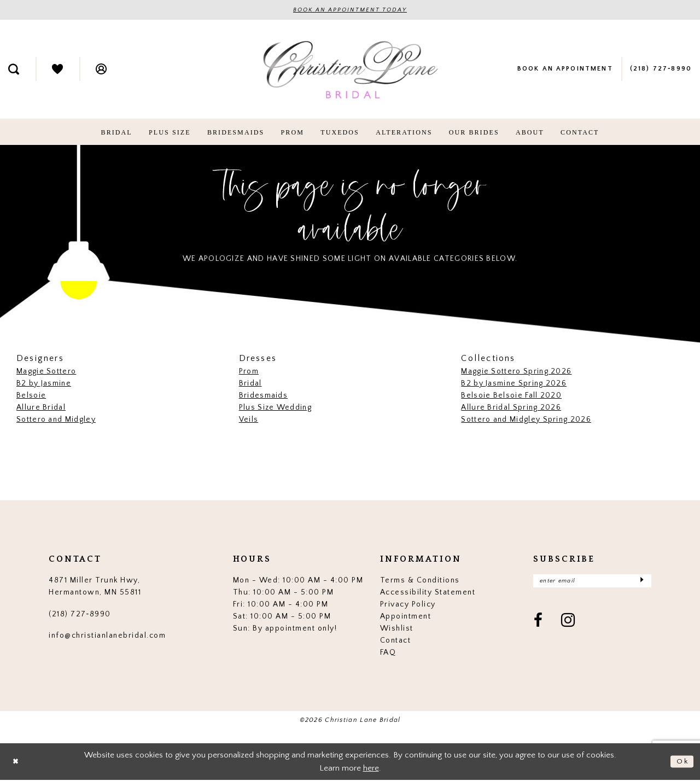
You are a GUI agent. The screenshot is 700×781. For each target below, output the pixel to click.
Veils (249, 420)
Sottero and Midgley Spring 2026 (526, 420)
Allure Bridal (41, 408)
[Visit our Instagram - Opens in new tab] (568, 623)
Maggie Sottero (46, 372)
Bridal (250, 384)
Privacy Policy (408, 605)
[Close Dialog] (17, 762)
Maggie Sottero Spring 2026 (516, 372)
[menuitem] (57, 69)
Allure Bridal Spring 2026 (511, 408)
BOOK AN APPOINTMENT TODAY (350, 10)
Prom (249, 372)
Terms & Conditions (420, 580)
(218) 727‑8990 (80, 614)
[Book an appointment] (565, 69)
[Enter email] (592, 582)
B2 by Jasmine (43, 384)
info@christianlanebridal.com (107, 636)
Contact (395, 641)
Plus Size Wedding (275, 408)
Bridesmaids (263, 396)
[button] (101, 69)
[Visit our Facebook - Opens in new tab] (538, 623)
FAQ (388, 653)
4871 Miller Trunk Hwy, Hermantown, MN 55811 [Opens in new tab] (95, 586)
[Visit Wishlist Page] (57, 69)
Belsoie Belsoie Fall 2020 (511, 396)
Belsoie (31, 396)
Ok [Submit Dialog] (681, 762)
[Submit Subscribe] (641, 582)
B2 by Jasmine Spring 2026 (514, 384)
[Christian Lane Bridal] (350, 70)
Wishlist (396, 629)
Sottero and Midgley (56, 420)
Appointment (405, 617)
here (371, 768)
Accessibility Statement (428, 592)
